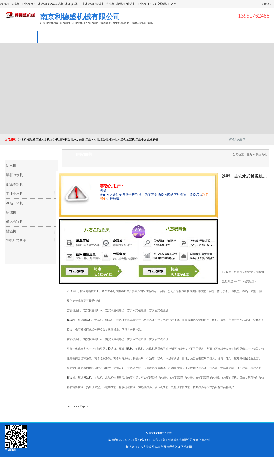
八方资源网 (147, 446)
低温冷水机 (14, 184)
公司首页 (21, 37)
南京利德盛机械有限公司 (177, 439)
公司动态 (153, 37)
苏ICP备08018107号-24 (148, 439)
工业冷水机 (14, 194)
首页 (249, 154)
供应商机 (54, 37)
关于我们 (120, 37)
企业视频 (87, 37)
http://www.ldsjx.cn (78, 406)
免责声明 (160, 446)
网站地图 (186, 446)
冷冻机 (11, 212)
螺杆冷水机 (14, 175)
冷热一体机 (14, 203)
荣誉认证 (186, 37)
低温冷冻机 (14, 222)
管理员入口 (173, 446)
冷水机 (11, 165)
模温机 (11, 231)
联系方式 (220, 37)
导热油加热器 (16, 240)
